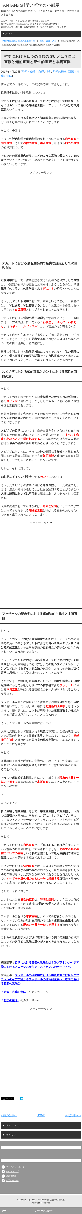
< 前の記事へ (9, 1115)
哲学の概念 (60, 71)
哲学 (48, 71)
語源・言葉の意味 (15, 991)
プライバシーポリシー (16, 1167)
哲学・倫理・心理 (33, 71)
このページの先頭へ (43, 1210)
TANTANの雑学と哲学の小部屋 (30, 5)
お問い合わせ (12, 1180)
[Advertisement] (40, 215)
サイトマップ (12, 1171)
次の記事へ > (73, 1115)
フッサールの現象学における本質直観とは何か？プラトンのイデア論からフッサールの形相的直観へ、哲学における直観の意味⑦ (40, 979)
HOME (41, 1115)
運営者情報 (11, 1176)
